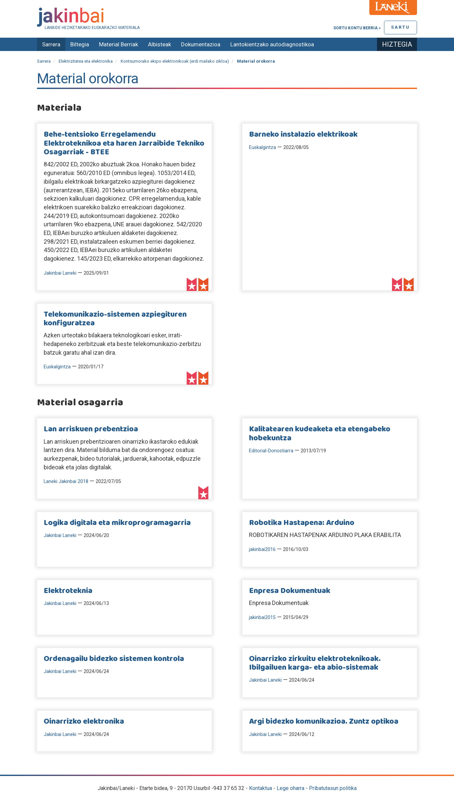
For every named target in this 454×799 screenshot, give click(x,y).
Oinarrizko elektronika (84, 721)
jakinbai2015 (262, 617)
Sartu (400, 27)
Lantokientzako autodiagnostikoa (272, 44)
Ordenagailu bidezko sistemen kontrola (114, 659)
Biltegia (79, 44)
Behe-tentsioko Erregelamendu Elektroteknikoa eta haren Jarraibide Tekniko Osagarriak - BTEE (124, 143)
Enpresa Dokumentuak (289, 591)
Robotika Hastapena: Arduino (301, 523)
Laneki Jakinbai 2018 (66, 481)
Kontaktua (260, 788)
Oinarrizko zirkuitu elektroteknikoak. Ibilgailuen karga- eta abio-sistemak (315, 663)
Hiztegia (397, 44)
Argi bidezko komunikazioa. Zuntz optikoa (323, 721)
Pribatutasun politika (333, 788)
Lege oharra (290, 788)
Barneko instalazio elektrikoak (303, 134)
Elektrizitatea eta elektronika (86, 61)
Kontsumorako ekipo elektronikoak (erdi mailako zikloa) (175, 61)
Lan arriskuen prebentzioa (91, 429)
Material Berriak (118, 44)
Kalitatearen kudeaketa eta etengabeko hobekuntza (319, 433)
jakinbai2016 (262, 549)
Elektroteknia (68, 591)
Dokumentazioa (200, 44)
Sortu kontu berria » (357, 28)
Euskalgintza (262, 147)
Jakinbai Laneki (60, 273)
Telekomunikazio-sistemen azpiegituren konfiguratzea (115, 319)
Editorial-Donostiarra (271, 451)
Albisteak (159, 44)
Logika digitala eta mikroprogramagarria (117, 523)
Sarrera (51, 44)
